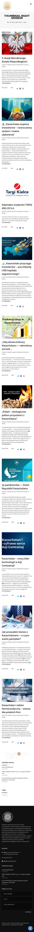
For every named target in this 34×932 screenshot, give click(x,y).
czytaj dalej (6, 83)
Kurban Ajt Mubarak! (7, 767)
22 (12, 757)
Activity (9, 64)
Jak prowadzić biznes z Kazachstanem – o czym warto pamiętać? (15, 635)
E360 (21, 925)
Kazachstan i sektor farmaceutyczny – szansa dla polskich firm (16, 709)
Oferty (3, 66)
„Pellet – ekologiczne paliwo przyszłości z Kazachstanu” (14, 415)
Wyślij (28, 912)
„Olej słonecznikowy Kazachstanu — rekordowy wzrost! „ (17, 345)
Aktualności (20, 64)
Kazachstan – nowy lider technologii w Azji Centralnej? (15, 562)
